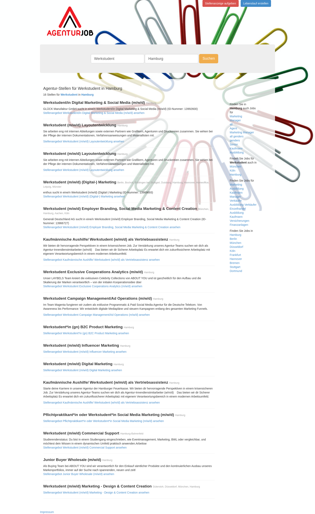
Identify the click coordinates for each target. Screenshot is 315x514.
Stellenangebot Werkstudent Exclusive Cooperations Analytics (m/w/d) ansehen (92, 286)
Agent (233, 128)
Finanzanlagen (239, 224)
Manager (235, 120)
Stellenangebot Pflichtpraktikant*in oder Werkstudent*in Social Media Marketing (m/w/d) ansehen (103, 421)
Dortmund (236, 271)
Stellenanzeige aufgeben (220, 3)
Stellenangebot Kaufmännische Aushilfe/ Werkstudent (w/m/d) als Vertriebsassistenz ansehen (101, 259)
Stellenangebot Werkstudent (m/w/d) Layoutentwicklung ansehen (83, 141)
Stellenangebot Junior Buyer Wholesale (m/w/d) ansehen (78, 474)
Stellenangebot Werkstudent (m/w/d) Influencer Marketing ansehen (85, 351)
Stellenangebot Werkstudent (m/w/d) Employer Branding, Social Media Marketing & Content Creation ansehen (111, 227)
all (231, 124)
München (235, 166)
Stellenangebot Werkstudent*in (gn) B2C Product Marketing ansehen (86, 333)
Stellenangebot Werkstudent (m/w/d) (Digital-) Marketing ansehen (84, 196)
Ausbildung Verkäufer (243, 204)
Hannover (236, 259)
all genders (237, 136)
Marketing (236, 116)
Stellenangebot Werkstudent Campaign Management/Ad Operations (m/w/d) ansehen (96, 314)
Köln (232, 170)
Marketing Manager (242, 132)
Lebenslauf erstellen (255, 3)
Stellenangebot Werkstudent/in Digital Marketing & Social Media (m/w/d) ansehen (93, 112)
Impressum (47, 512)
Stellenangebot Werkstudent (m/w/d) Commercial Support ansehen (85, 447)
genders (235, 140)
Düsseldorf (236, 246)
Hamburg (235, 174)
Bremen (235, 263)
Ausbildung (237, 152)
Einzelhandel (238, 208)
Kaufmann (236, 148)
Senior (234, 144)
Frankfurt (235, 254)
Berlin (233, 238)
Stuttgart (235, 267)
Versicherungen (239, 220)
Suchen (208, 58)
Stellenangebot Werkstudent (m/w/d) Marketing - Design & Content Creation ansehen (96, 492)
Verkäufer (236, 200)
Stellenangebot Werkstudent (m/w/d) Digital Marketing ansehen (82, 370)
